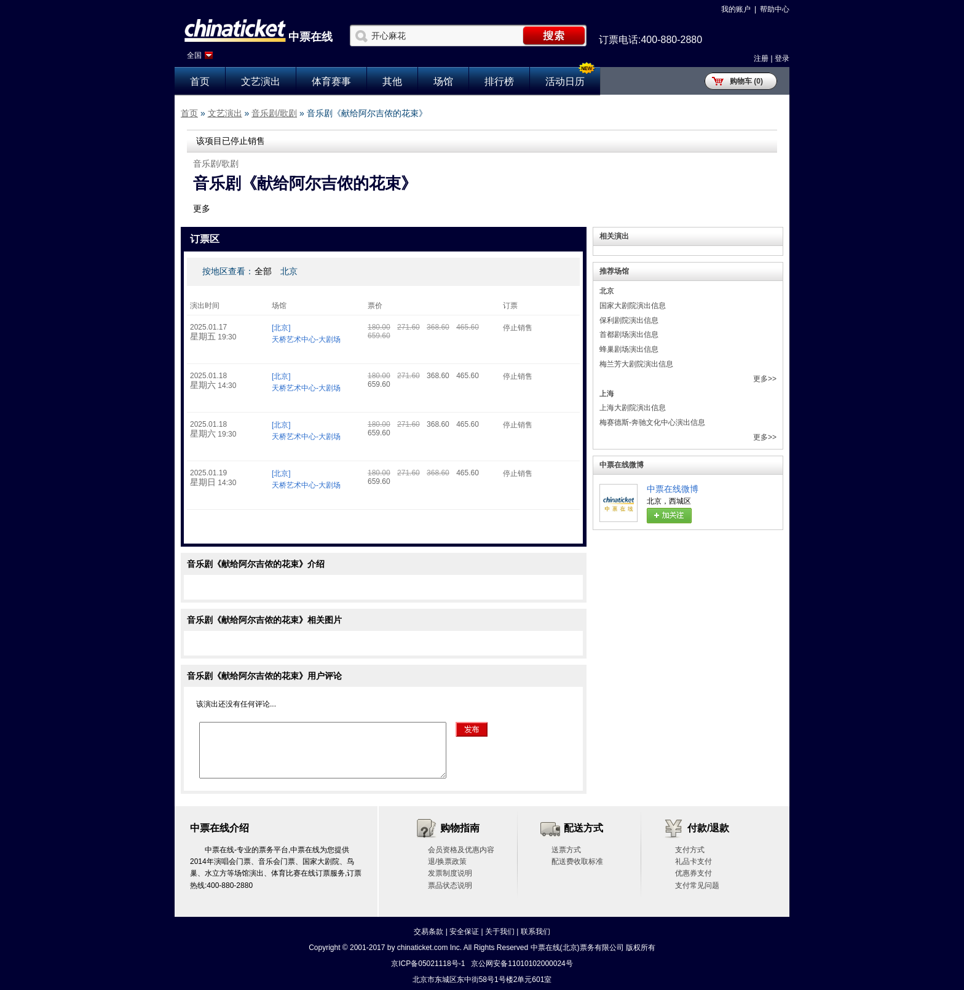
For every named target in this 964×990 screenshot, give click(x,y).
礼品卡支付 (693, 861)
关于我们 (500, 931)
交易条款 (428, 931)
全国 (194, 55)
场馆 (443, 81)
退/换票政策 (447, 861)
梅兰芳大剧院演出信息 (636, 364)
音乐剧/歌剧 (274, 113)
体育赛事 (331, 81)
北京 (289, 271)
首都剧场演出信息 (628, 334)
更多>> (764, 378)
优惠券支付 (693, 873)
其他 (392, 81)
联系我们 (535, 931)
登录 (782, 58)
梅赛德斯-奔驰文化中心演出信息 (652, 422)
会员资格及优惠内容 (461, 849)
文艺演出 (260, 81)
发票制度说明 (450, 873)
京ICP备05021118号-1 (428, 963)
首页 (200, 81)
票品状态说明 (450, 885)
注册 (761, 58)
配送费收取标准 (577, 861)
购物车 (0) (746, 81)
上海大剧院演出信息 (632, 407)
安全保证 (464, 931)
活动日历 (565, 81)
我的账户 (736, 9)
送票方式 (566, 849)
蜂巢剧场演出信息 (628, 349)
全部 (263, 271)
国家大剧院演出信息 (632, 305)
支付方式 (690, 849)
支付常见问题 (697, 885)
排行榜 (499, 81)
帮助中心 (774, 9)
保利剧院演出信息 (628, 320)
